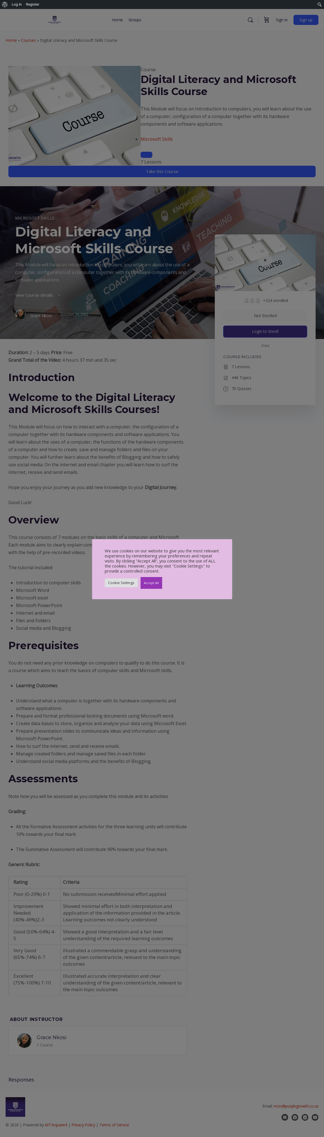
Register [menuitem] (32, 4)
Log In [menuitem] (17, 4)
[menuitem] (5, 4)
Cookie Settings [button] (121, 582)
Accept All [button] (151, 583)
